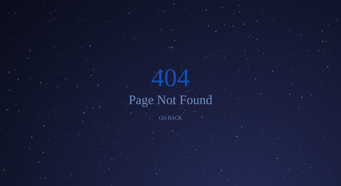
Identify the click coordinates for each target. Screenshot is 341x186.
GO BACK (170, 118)
